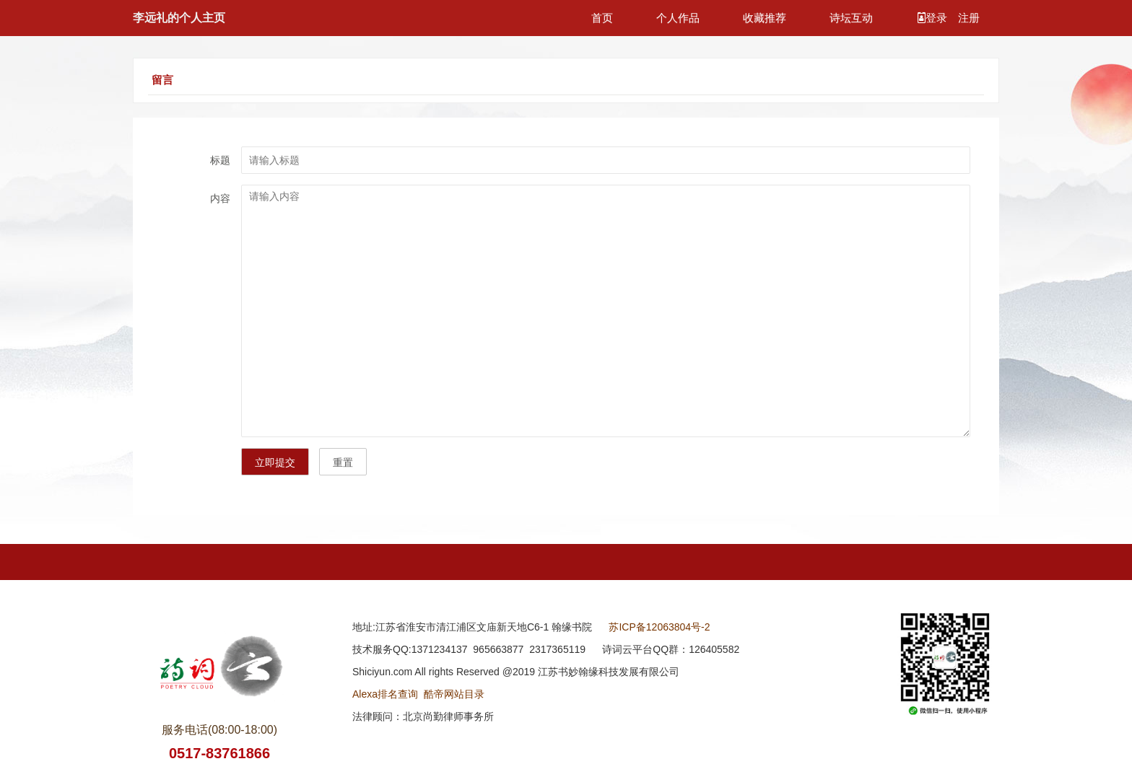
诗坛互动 (851, 18)
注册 (969, 18)
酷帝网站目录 (454, 694)
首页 (602, 18)
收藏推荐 (764, 18)
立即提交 (275, 462)
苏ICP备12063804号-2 (659, 627)
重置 (343, 462)
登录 (934, 18)
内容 (220, 198)
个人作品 (678, 18)
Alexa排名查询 (385, 694)
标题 (220, 160)
